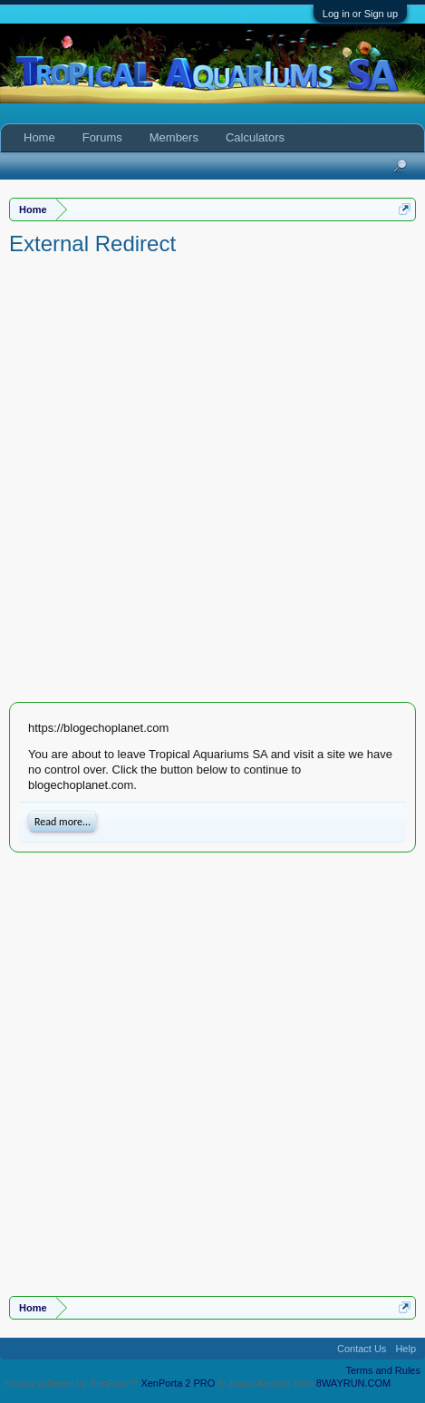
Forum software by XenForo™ (72, 1383)
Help (405, 1348)
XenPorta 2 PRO (177, 1383)
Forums (102, 137)
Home (39, 137)
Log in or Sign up (360, 13)
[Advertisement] (212, 480)
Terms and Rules (382, 1370)
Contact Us (361, 1348)
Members (174, 137)
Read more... (62, 821)
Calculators (255, 137)
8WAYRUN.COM (353, 1383)
